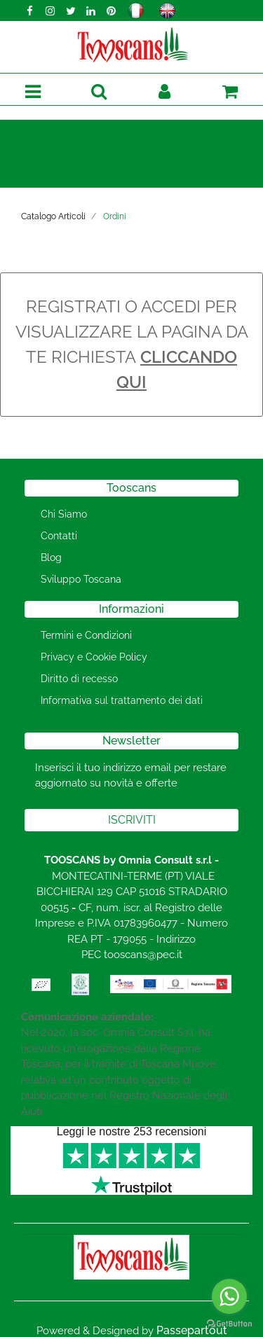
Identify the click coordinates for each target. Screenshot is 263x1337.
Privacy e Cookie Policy (94, 657)
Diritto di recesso (79, 678)
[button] (98, 92)
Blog (51, 557)
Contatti (59, 535)
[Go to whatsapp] (229, 1296)
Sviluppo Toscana (81, 579)
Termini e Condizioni (86, 635)
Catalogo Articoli (53, 216)
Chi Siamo (64, 514)
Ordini (114, 216)
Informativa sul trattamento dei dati (122, 700)
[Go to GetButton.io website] (229, 1323)
